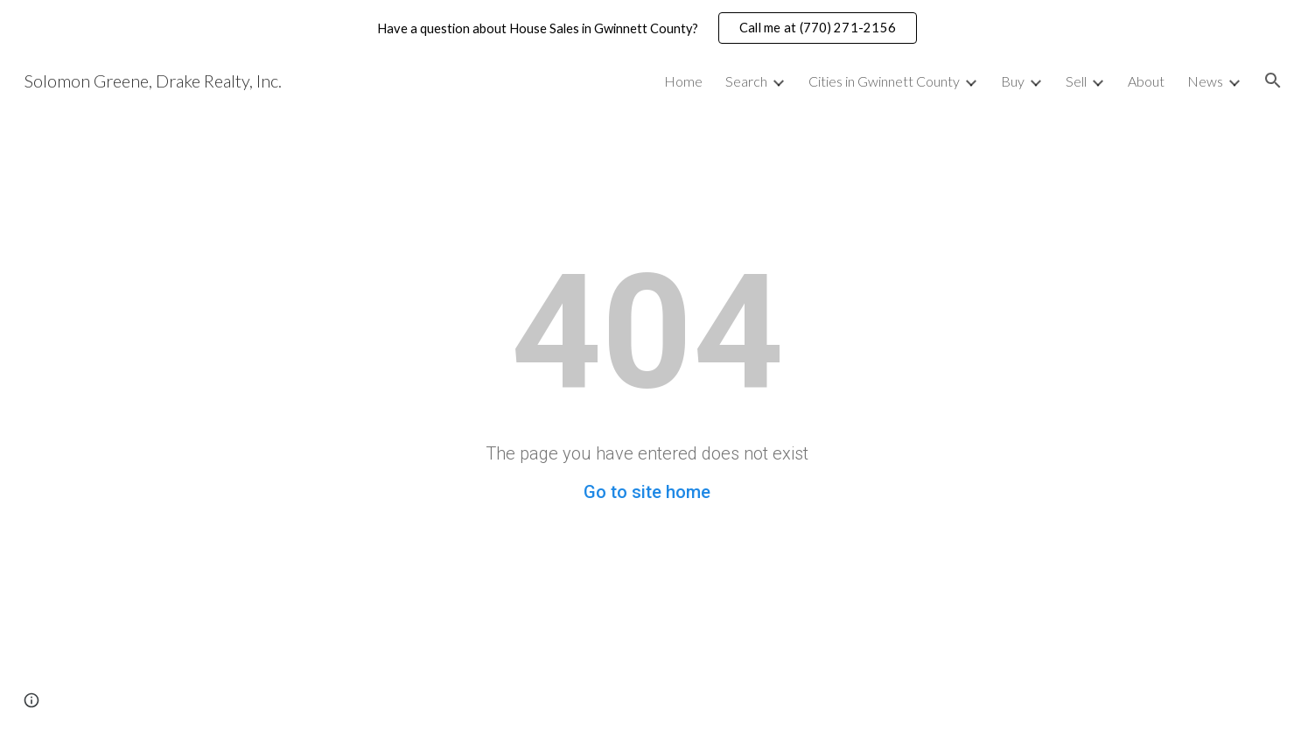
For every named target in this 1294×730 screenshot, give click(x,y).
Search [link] (746, 81)
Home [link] (683, 81)
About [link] (1146, 81)
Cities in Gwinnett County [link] (884, 81)
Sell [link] (1076, 81)
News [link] (1205, 81)
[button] (1273, 81)
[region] (647, 28)
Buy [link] (1013, 81)
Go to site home (647, 491)
